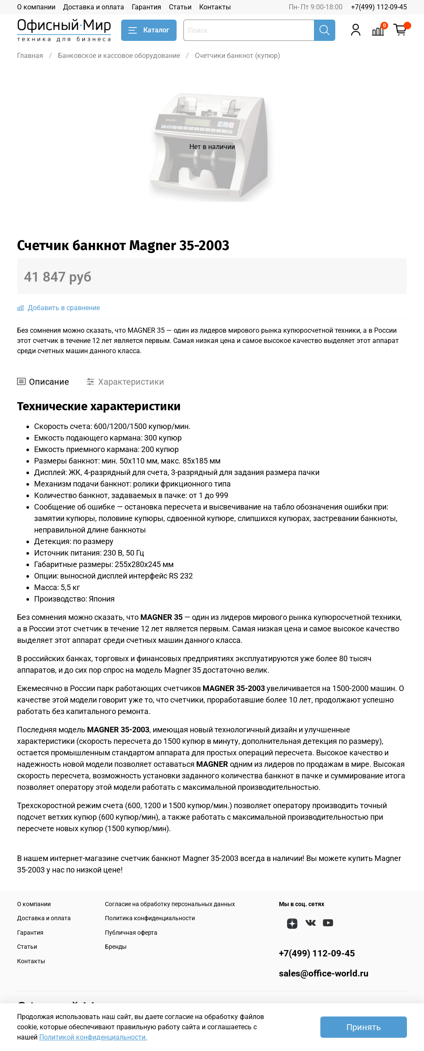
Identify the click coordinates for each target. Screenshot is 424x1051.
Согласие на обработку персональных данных (170, 904)
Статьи (180, 7)
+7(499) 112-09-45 (379, 7)
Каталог (148, 30)
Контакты (215, 7)
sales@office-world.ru (324, 973)
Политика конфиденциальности (150, 918)
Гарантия (146, 7)
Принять (363, 1027)
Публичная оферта (131, 932)
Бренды (116, 946)
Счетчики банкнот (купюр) (237, 56)
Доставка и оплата (93, 7)
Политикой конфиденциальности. (93, 1037)
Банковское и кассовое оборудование (119, 56)
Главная (30, 56)
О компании (36, 7)
